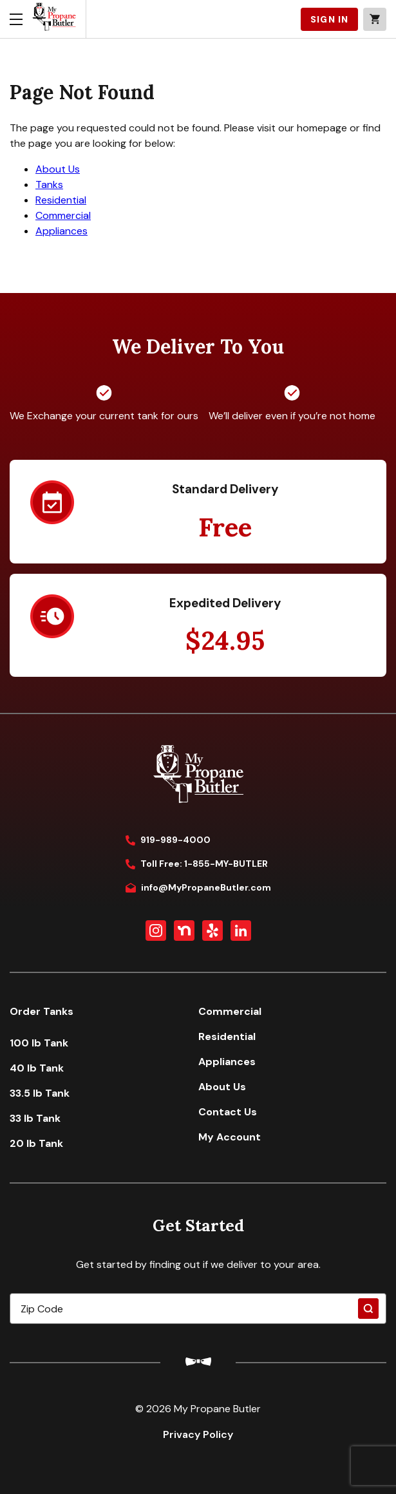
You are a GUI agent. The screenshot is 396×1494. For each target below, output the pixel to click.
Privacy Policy (198, 1434)
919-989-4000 (168, 840)
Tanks (49, 184)
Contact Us (227, 1112)
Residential (60, 200)
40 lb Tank (37, 1068)
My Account (229, 1137)
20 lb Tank (36, 1143)
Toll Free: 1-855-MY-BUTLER (197, 863)
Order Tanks (41, 1011)
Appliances (61, 231)
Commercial (63, 215)
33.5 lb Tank (40, 1093)
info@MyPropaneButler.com (198, 887)
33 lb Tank (35, 1118)
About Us (57, 169)
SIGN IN (329, 19)
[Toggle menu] (16, 19)
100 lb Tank (39, 1043)
